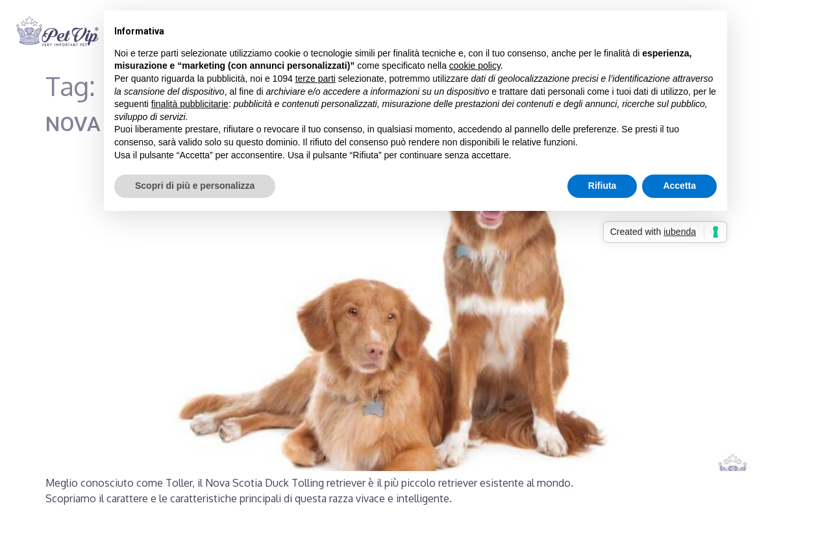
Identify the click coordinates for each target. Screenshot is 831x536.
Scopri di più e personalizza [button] (194, 185)
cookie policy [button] (475, 65)
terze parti (315, 78)
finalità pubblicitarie (190, 104)
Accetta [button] (679, 185)
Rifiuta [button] (602, 185)
